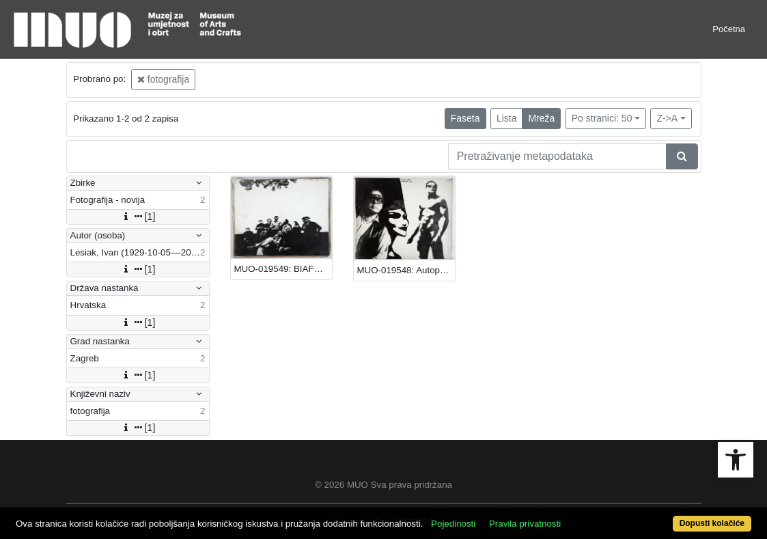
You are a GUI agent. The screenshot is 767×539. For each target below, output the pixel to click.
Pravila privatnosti (525, 524)
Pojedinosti (453, 524)
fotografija (163, 79)
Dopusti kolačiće (712, 523)
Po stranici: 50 (602, 118)
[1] (138, 216)
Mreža (541, 118)
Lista (507, 118)
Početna (728, 29)
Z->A (667, 118)
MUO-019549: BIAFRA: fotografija (283, 269)
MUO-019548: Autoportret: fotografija (406, 270)
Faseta (465, 118)
